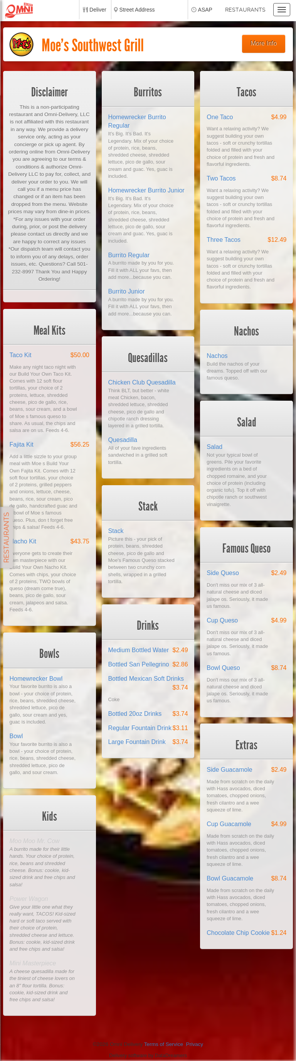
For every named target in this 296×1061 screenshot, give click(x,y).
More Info (264, 43)
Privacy (195, 1044)
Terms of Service (163, 1044)
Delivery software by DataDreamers (148, 1055)
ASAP (205, 10)
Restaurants (245, 10)
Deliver (97, 10)
